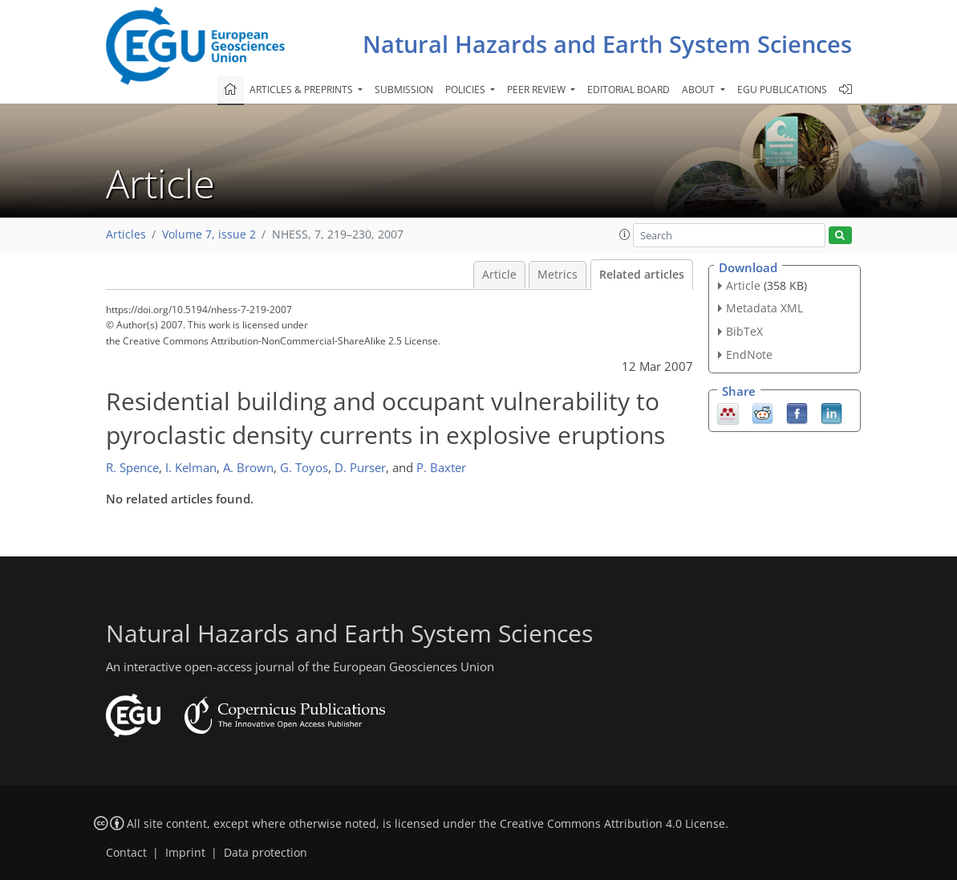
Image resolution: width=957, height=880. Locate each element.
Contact (126, 852)
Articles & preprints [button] (302, 89)
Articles (126, 234)
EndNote (749, 354)
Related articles (641, 274)
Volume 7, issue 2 (209, 234)
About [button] (699, 89)
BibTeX (744, 331)
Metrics (557, 274)
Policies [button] (466, 89)
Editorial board (628, 89)
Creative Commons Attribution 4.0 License (612, 824)
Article (499, 274)
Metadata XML (764, 308)
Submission (404, 89)
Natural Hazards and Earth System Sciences (607, 43)
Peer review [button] (537, 89)
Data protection (265, 852)
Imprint (185, 852)
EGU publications (782, 89)
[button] (625, 234)
